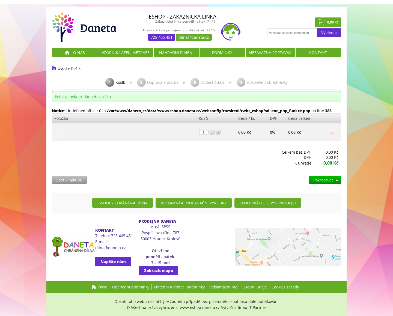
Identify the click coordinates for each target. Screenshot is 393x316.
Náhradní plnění (176, 52)
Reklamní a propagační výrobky (194, 202)
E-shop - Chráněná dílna (122, 202)
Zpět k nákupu (69, 180)
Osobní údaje (254, 287)
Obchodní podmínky (130, 287)
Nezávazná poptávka (270, 52)
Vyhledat (329, 32)
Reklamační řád (223, 287)
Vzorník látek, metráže (126, 52)
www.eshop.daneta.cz (200, 307)
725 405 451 (161, 37)
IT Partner (257, 307)
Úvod (62, 68)
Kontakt (318, 52)
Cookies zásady (285, 287)
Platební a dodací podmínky (179, 287)
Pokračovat (326, 180)
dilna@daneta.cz (193, 37)
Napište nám (113, 261)
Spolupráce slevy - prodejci (268, 202)
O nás (79, 52)
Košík (76, 68)
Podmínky (222, 52)
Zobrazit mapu (158, 270)
